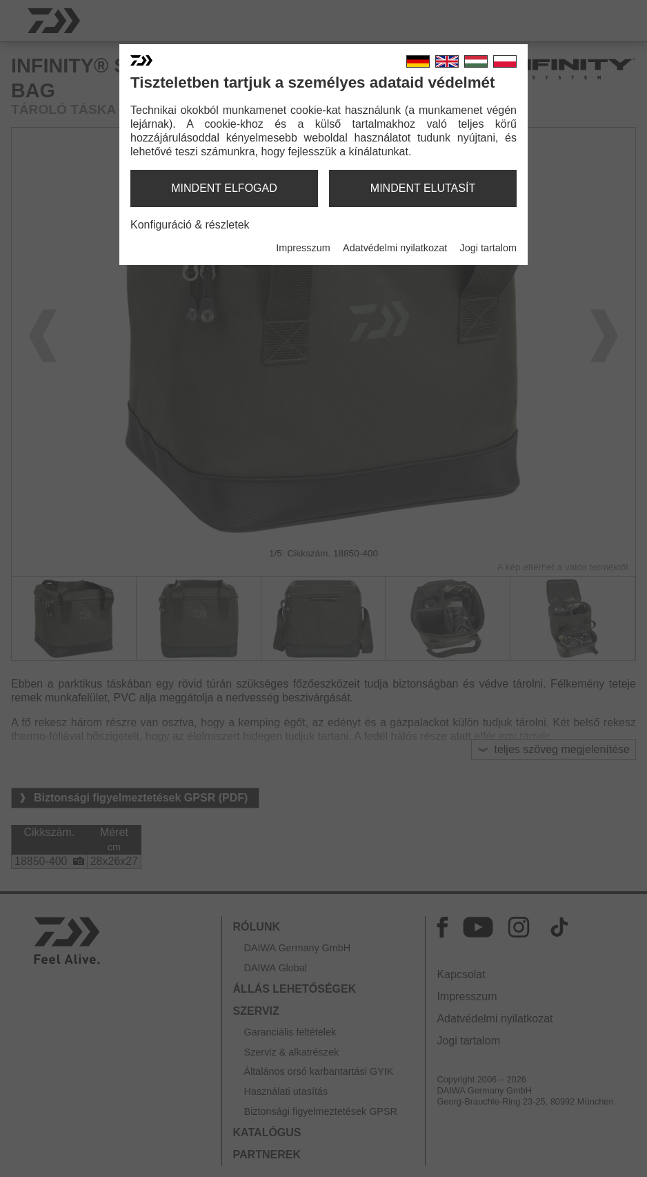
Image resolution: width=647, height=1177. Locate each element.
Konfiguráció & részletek (190, 225)
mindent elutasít (422, 188)
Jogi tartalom (488, 247)
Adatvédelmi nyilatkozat (395, 247)
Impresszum (303, 247)
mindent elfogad (224, 188)
